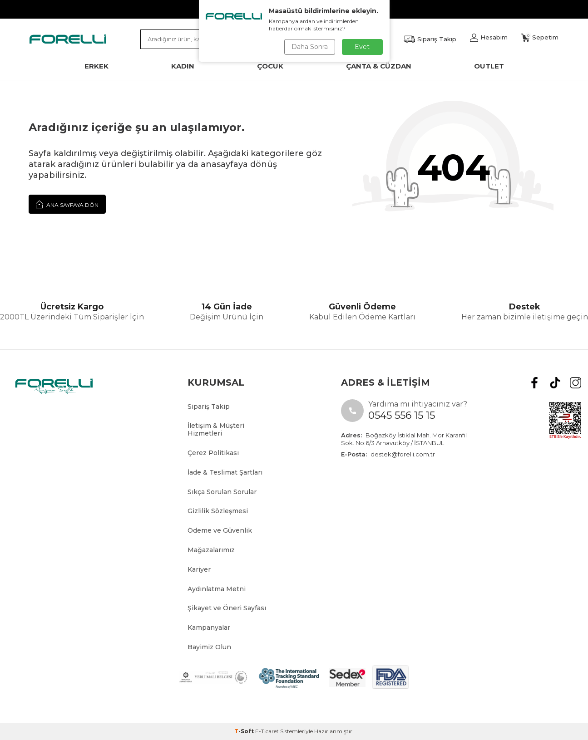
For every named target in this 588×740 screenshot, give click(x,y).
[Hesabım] (489, 38)
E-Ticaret (267, 731)
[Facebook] (534, 382)
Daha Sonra (310, 47)
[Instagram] (575, 382)
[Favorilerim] (430, 39)
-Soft (244, 731)
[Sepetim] (539, 38)
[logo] (68, 39)
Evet (362, 47)
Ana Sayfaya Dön (67, 204)
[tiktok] (555, 382)
